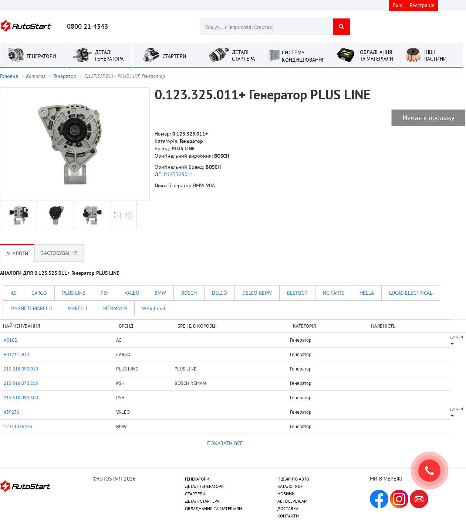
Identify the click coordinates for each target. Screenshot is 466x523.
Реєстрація (422, 5)
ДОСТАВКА (287, 508)
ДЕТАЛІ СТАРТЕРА (202, 501)
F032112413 (17, 354)
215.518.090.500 (21, 397)
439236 (11, 412)
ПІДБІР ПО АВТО (293, 479)
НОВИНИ (286, 493)
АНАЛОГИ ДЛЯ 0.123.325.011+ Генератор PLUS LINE (59, 273)
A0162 (10, 340)
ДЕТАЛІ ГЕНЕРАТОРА (204, 486)
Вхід (398, 5)
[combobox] (266, 26)
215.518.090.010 (21, 369)
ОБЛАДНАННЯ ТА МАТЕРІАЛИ (213, 508)
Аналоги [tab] (17, 253)
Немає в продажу (428, 117)
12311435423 (18, 426)
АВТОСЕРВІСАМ (292, 501)
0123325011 (178, 174)
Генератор (65, 76)
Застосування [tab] (59, 253)
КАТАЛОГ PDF (290, 486)
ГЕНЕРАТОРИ (197, 479)
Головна (9, 76)
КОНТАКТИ (288, 516)
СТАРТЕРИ (195, 493)
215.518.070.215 (21, 383)
